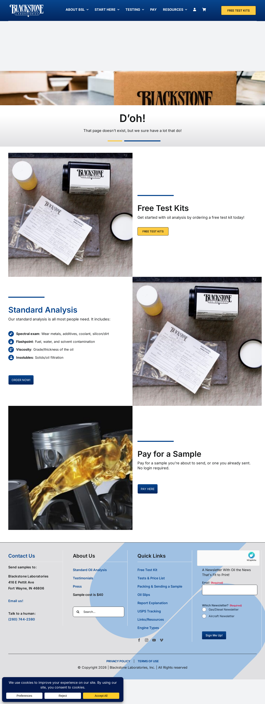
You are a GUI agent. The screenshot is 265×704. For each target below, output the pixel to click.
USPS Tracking (149, 611)
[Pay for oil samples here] (21, 380)
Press (77, 586)
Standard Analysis (42, 309)
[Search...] (98, 611)
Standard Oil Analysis (90, 570)
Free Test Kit (147, 570)
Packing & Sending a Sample (159, 586)
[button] (164, 627)
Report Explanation (152, 603)
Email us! (15, 601)
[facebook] (139, 640)
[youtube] (154, 640)
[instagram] (146, 640)
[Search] (78, 611)
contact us (21, 556)
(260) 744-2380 (21, 619)
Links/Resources (150, 619)
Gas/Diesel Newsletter (223, 609)
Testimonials (83, 578)
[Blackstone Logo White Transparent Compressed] (26, 5)
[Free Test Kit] (238, 10)
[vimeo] (161, 640)
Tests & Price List (151, 578)
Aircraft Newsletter (221, 616)
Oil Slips (143, 594)
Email (212, 582)
